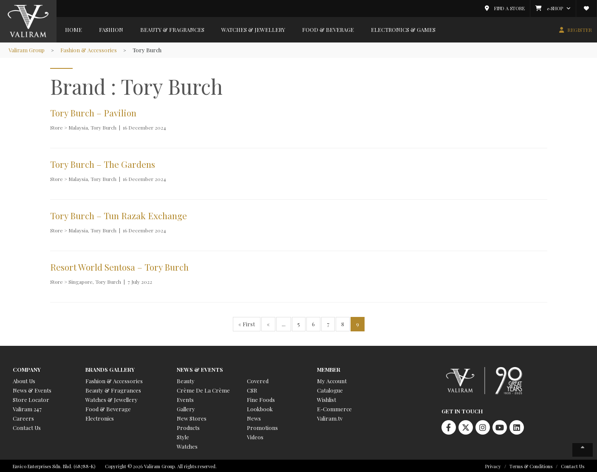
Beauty (186, 379)
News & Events (32, 389)
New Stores (192, 417)
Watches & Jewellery (253, 29)
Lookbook (260, 407)
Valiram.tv (329, 417)
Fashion (111, 29)
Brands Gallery (110, 368)
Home (73, 29)
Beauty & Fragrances (172, 29)
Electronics (99, 417)
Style (183, 435)
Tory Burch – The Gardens (103, 164)
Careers (23, 417)
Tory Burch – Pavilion (94, 113)
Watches (187, 445)
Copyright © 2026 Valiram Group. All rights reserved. (161, 465)
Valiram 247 (27, 407)
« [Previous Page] (268, 322)
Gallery (186, 407)
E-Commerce (334, 407)
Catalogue (330, 389)
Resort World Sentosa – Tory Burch (120, 266)
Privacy (493, 465)
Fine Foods (261, 398)
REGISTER (579, 29)
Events (185, 398)
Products (188, 426)
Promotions (262, 426)
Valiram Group (26, 50)
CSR (252, 389)
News (254, 417)
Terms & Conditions (530, 465)
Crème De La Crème (203, 389)
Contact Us (27, 426)
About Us (24, 379)
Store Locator (31, 398)
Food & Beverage (328, 29)
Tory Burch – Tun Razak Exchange (119, 214)
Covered (258, 379)
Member (328, 368)
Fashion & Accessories (90, 50)
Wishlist (326, 398)
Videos (255, 435)
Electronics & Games (403, 29)
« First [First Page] (246, 322)
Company (27, 368)
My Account (332, 379)
